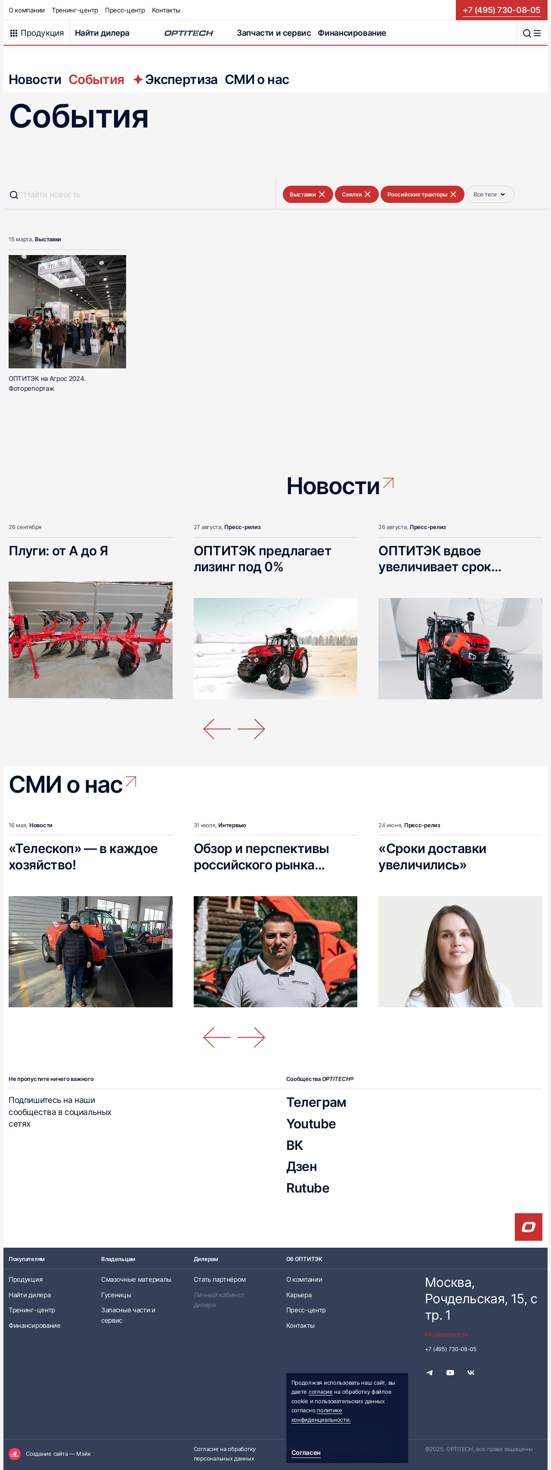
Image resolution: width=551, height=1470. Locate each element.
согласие (321, 1391)
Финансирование (352, 33)
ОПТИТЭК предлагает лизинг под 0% (262, 558)
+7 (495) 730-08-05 (502, 10)
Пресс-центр (125, 10)
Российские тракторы (422, 194)
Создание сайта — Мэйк (58, 1453)
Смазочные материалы (136, 1279)
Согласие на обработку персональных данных (225, 1453)
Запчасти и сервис (274, 33)
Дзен (301, 1166)
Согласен (306, 1452)
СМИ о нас (257, 79)
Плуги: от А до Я (58, 550)
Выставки (308, 194)
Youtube (311, 1123)
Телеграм (316, 1102)
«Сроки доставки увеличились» (432, 856)
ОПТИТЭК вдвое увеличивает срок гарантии (434, 566)
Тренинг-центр (75, 10)
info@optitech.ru (446, 1334)
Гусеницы (116, 1295)
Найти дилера (102, 33)
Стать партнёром (220, 1279)
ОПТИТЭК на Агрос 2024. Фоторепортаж (47, 383)
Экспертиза (174, 79)
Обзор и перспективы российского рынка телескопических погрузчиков (261, 873)
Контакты (166, 10)
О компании (27, 10)
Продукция (25, 1279)
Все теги (490, 194)
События (96, 79)
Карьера (299, 1295)
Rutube (307, 1187)
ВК (294, 1144)
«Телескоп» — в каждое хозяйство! (83, 856)
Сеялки (357, 194)
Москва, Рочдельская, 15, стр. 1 (481, 1298)
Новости (35, 79)
